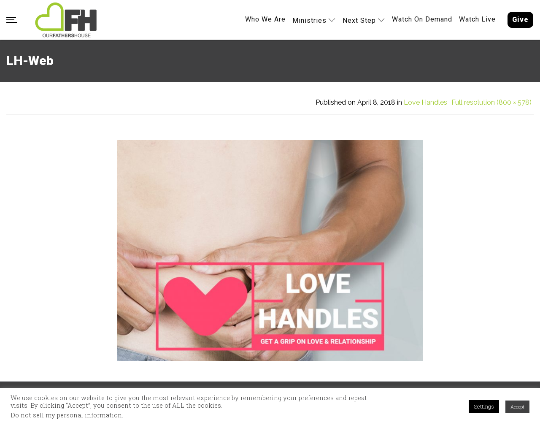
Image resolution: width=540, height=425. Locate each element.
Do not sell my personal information (66, 415)
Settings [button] (484, 406)
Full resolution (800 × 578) (491, 102)
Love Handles (425, 102)
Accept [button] (517, 406)
